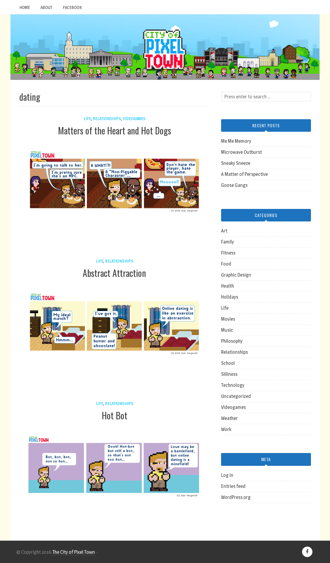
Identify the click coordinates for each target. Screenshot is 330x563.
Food (226, 264)
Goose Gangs (234, 185)
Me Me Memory (236, 141)
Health (227, 286)
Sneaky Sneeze (235, 163)
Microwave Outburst (241, 152)
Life (87, 118)
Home (24, 7)
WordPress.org (236, 497)
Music (227, 330)
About (46, 7)
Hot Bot (114, 415)
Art (224, 231)
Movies (228, 319)
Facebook (72, 7)
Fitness (228, 253)
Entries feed (233, 486)
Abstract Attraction (114, 273)
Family (227, 242)
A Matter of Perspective (244, 174)
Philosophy (232, 341)
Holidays (229, 297)
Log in (227, 475)
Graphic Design (236, 275)
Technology (232, 385)
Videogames (134, 118)
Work (226, 429)
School (228, 363)
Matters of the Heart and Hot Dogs (114, 130)
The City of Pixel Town (73, 552)
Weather (229, 418)
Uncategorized (236, 396)
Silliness (229, 374)
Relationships (107, 118)
